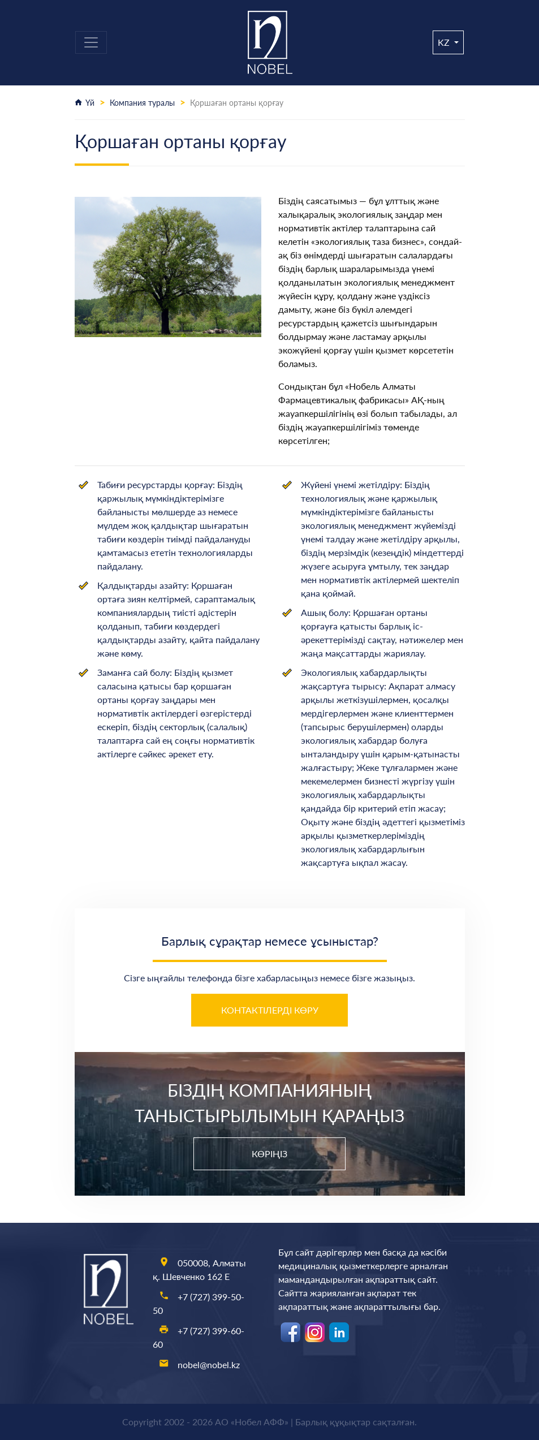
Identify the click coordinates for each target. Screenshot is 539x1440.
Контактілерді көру (269, 1009)
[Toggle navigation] (91, 42)
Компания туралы (142, 102)
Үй (89, 102)
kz (445, 42)
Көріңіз (269, 1153)
